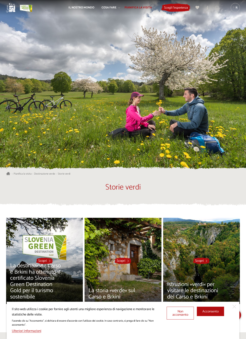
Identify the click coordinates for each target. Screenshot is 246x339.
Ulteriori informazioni (26, 331)
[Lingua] (233, 10)
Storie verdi (64, 173)
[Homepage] (13, 10)
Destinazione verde (44, 173)
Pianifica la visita (23, 173)
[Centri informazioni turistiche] (205, 11)
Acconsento (210, 311)
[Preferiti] (195, 11)
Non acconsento (180, 313)
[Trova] (215, 11)
